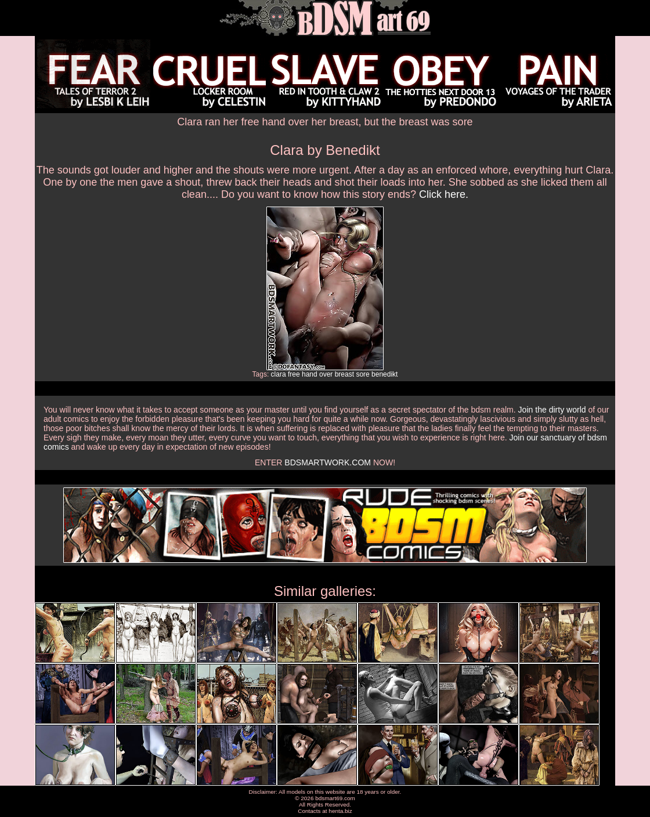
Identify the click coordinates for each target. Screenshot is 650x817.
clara (278, 374)
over (326, 374)
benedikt (384, 374)
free (294, 374)
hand (309, 374)
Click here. (443, 194)
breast (344, 374)
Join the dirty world (552, 409)
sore (362, 374)
